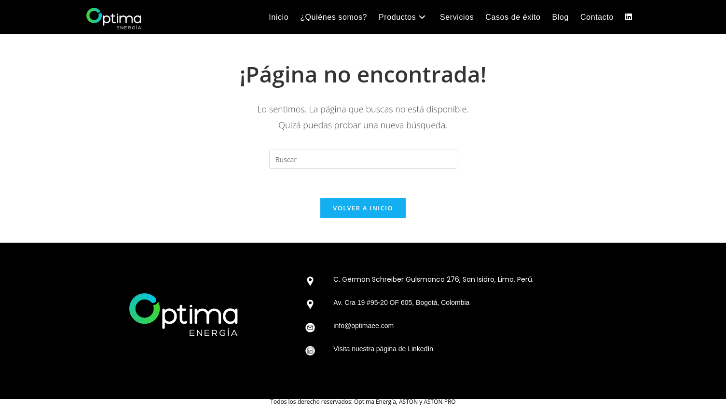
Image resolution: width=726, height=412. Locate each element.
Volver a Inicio (363, 208)
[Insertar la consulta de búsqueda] (363, 159)
